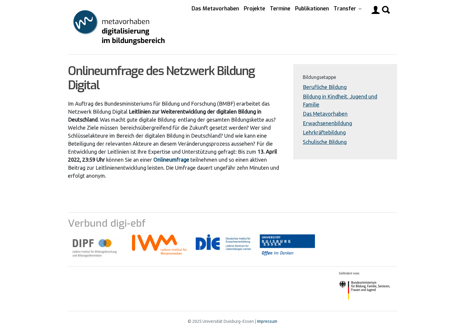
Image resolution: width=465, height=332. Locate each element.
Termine (280, 8)
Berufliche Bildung (325, 87)
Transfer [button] (346, 8)
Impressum (267, 321)
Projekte (254, 8)
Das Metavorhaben (215, 8)
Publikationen (312, 8)
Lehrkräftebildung (324, 132)
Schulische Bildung (325, 142)
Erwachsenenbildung (327, 123)
